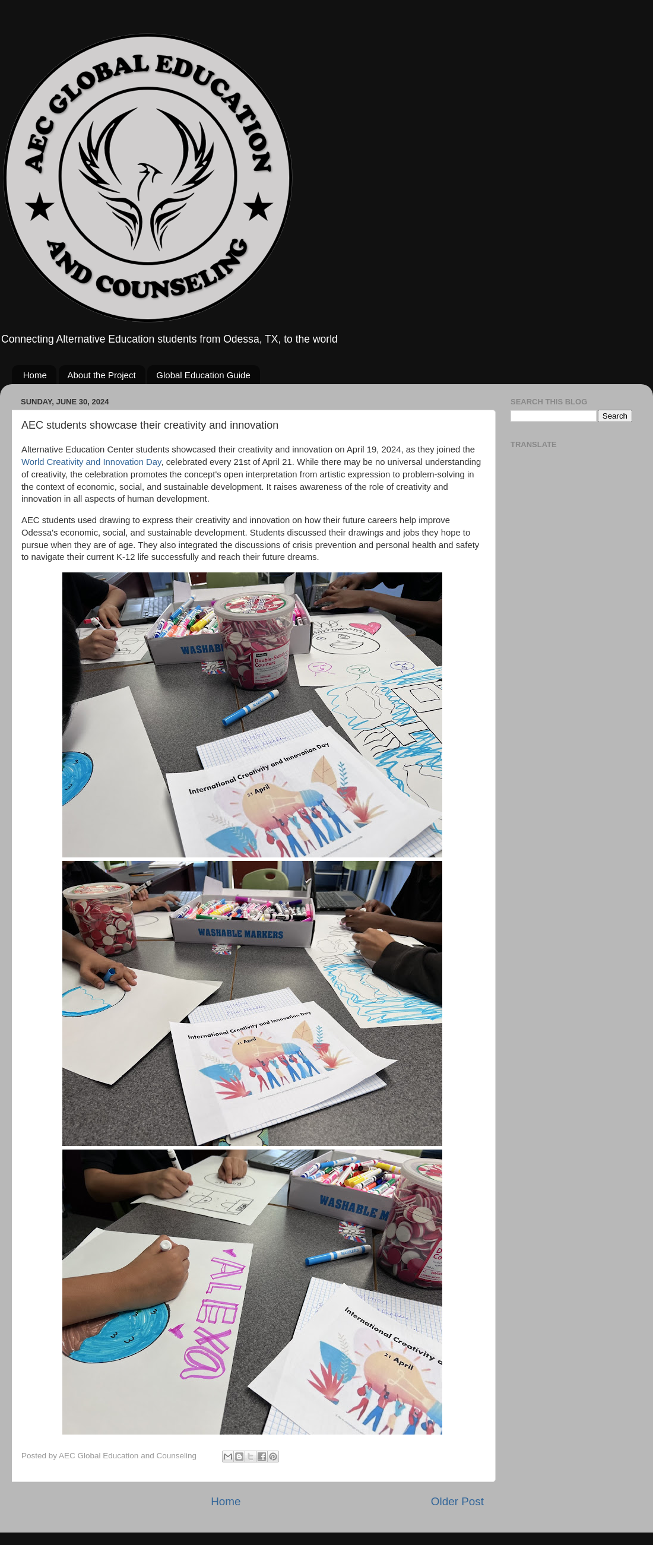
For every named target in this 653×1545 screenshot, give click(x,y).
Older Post (457, 1501)
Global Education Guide (203, 375)
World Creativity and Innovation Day (91, 462)
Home (35, 375)
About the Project (102, 375)
